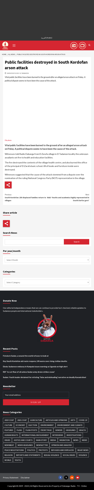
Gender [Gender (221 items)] (58, 430)
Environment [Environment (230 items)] (47, 425)
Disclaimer (25, 477)
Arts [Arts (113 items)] (73, 420)
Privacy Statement (10, 477)
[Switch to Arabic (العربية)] (47, 37)
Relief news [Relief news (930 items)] (82, 450)
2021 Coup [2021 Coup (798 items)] (22, 420)
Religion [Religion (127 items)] (9, 455)
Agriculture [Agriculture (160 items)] (36, 420)
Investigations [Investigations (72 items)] (74, 435)
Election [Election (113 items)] (33, 425)
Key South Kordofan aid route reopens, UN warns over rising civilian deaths (35, 361)
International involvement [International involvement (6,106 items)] (35, 435)
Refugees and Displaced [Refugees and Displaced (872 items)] (62, 450)
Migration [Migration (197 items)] (64, 440)
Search (76, 241)
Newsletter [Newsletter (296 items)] (42, 445)
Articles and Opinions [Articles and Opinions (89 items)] (56, 420)
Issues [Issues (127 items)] (7, 440)
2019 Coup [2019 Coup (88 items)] (9, 420)
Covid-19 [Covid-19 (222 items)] (83, 420)
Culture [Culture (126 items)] (8, 425)
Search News (10, 232)
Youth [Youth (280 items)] (18, 460)
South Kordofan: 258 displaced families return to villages (26, 197)
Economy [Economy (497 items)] (20, 425)
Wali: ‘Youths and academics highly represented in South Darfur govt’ (68, 197)
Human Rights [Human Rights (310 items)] (11, 435)
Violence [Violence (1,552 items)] (83, 455)
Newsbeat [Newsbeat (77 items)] (9, 445)
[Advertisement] (47, 17)
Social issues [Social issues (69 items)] (69, 455)
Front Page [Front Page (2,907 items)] (46, 430)
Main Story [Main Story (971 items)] (41, 440)
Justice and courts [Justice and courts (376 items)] (23, 440)
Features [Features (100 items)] (9, 430)
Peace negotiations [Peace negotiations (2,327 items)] (14, 450)
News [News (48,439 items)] (75, 440)
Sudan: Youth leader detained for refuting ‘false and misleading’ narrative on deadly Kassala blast (44, 377)
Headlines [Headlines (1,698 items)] (70, 430)
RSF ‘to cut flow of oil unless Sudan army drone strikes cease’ (29, 372)
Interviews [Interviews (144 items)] (57, 435)
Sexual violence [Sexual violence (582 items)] (51, 455)
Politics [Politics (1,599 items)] (31, 450)
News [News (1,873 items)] (84, 440)
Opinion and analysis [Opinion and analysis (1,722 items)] (61, 445)
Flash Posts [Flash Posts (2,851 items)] (31, 430)
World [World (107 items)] (8, 460)
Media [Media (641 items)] (53, 440)
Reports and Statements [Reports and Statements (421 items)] (28, 455)
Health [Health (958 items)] (82, 430)
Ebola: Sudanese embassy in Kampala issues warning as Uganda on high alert (35, 366)
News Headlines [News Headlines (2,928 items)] (25, 445)
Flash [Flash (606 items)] (19, 430)
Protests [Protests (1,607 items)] (43, 450)
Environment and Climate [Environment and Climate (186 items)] (69, 425)
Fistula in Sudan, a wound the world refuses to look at (26, 356)
